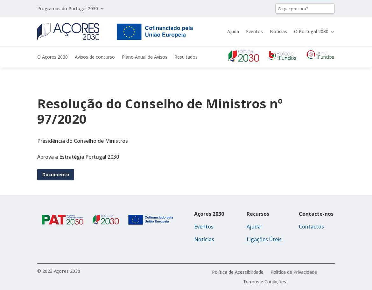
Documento (55, 174)
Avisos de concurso (95, 57)
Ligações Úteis (264, 239)
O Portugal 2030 (311, 31)
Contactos (311, 226)
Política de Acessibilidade (237, 272)
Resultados (186, 57)
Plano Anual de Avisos (144, 57)
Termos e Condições (264, 282)
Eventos (254, 31)
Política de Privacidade (293, 272)
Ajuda (233, 31)
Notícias (278, 31)
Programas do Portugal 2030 (67, 8)
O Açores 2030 (52, 57)
